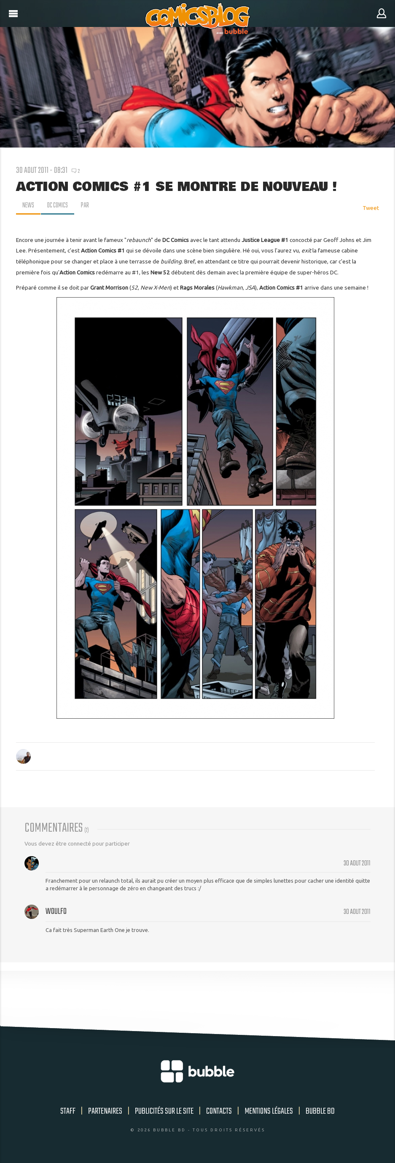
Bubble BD (320, 1111)
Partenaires (105, 1111)
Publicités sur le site (164, 1111)
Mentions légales (269, 1111)
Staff (67, 1111)
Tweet (371, 207)
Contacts (219, 1111)
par (87, 205)
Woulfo (56, 912)
